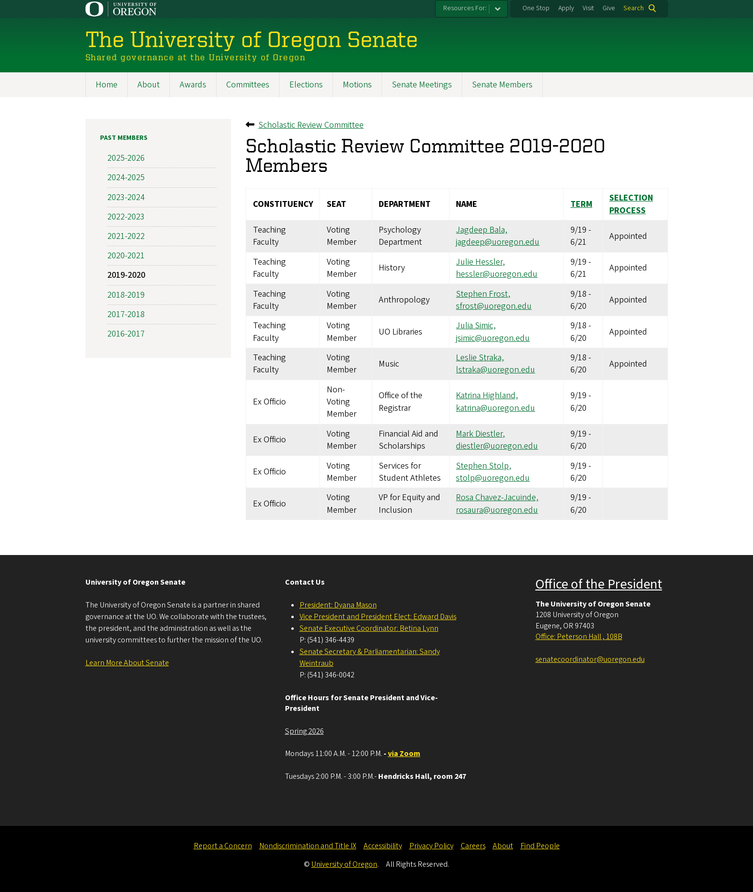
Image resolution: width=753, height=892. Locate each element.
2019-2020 (126, 275)
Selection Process (631, 204)
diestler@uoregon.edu (497, 446)
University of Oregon (344, 864)
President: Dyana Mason (338, 605)
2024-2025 (126, 177)
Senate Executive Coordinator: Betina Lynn (369, 628)
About (148, 85)
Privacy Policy (431, 846)
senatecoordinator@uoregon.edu (590, 659)
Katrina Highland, (487, 395)
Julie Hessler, (480, 262)
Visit (588, 8)
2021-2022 (126, 236)
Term (581, 204)
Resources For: (464, 8)
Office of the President (598, 584)
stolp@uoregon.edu (493, 477)
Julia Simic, (476, 326)
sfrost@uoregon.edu (494, 306)
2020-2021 (126, 256)
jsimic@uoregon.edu (493, 338)
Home (106, 85)
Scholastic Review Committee (311, 125)
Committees (247, 85)
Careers (473, 846)
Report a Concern (223, 846)
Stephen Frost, (483, 293)
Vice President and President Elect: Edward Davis (378, 616)
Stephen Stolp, (483, 465)
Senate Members (502, 85)
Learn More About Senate (127, 662)
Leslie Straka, (480, 358)
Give (608, 8)
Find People (540, 846)
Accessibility (383, 846)
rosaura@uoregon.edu (497, 510)
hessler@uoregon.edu (496, 274)
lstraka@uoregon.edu (495, 370)
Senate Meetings (422, 85)
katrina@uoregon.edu (495, 408)
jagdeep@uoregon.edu (497, 242)
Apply (566, 8)
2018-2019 (126, 294)
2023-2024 (126, 197)
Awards (193, 85)
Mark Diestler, (480, 434)
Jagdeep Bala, (481, 230)
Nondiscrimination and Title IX (307, 846)
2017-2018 (126, 314)
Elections (306, 85)
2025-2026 (126, 158)
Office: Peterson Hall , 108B (578, 636)
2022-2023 (126, 216)
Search (633, 8)
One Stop (536, 8)
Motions (357, 85)
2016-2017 (126, 334)
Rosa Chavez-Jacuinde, (497, 497)
